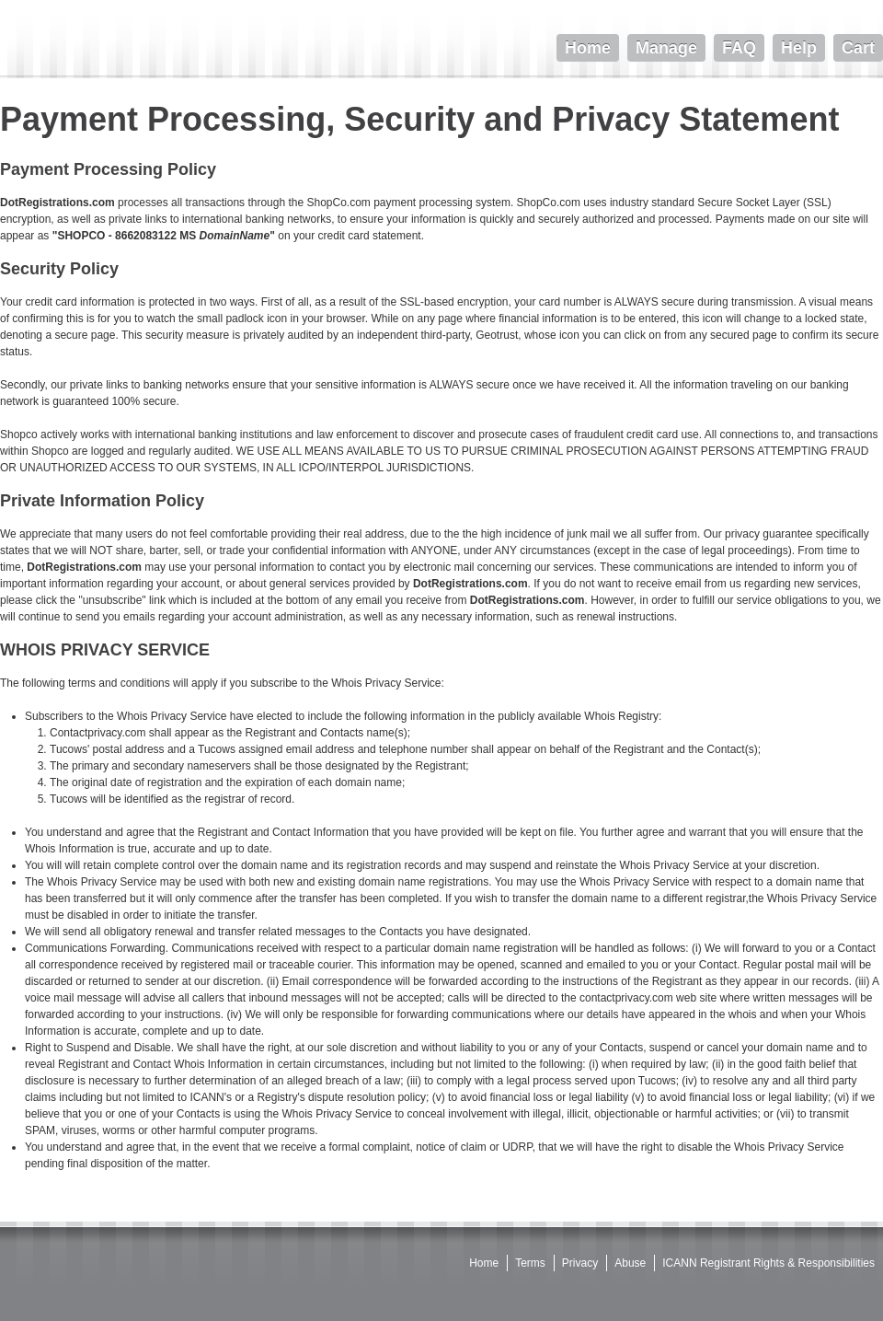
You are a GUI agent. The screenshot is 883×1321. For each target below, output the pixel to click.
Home (484, 1263)
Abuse (630, 1263)
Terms (530, 1263)
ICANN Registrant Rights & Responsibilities (768, 1263)
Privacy (580, 1263)
